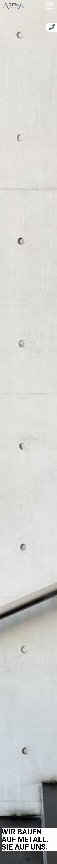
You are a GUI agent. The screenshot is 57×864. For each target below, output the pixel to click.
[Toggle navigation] (49, 5)
